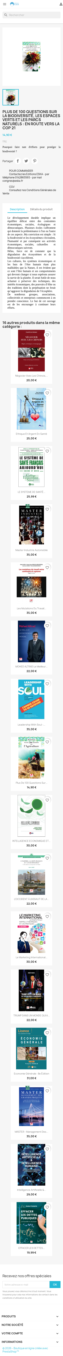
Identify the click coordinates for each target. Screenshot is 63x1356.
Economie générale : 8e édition (31, 1073)
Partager (17, 161)
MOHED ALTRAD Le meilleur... (31, 666)
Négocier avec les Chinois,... (31, 375)
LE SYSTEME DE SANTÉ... (31, 492)
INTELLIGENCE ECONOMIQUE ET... (31, 840)
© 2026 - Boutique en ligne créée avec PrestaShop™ (25, 1350)
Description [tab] (17, 209)
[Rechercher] (31, 15)
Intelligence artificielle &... (31, 1189)
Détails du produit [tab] (41, 209)
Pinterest (34, 161)
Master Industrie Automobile (31, 550)
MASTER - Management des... (31, 1131)
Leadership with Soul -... (31, 724)
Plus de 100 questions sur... (31, 782)
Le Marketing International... (31, 957)
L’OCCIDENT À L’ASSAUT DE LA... (31, 899)
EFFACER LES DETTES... (31, 1248)
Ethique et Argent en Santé (31, 433)
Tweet (26, 161)
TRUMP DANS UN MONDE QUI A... (31, 1015)
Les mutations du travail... (31, 608)
